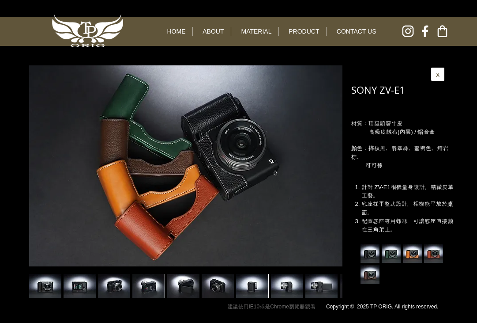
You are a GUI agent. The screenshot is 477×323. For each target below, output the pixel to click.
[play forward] (331, 286)
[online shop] (442, 31)
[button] (80, 286)
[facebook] (425, 31)
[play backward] (40, 286)
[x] (437, 74)
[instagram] (408, 31)
